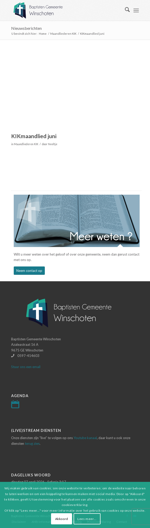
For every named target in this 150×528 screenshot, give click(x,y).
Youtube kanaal (85, 438)
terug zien (32, 443)
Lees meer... (86, 519)
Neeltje (52, 144)
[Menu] (136, 10)
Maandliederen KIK (26, 144)
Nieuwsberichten (26, 28)
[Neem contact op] (29, 270)
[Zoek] (125, 10)
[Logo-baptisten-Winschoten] (62, 10)
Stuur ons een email (25, 367)
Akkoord (61, 519)
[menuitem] (125, 10)
